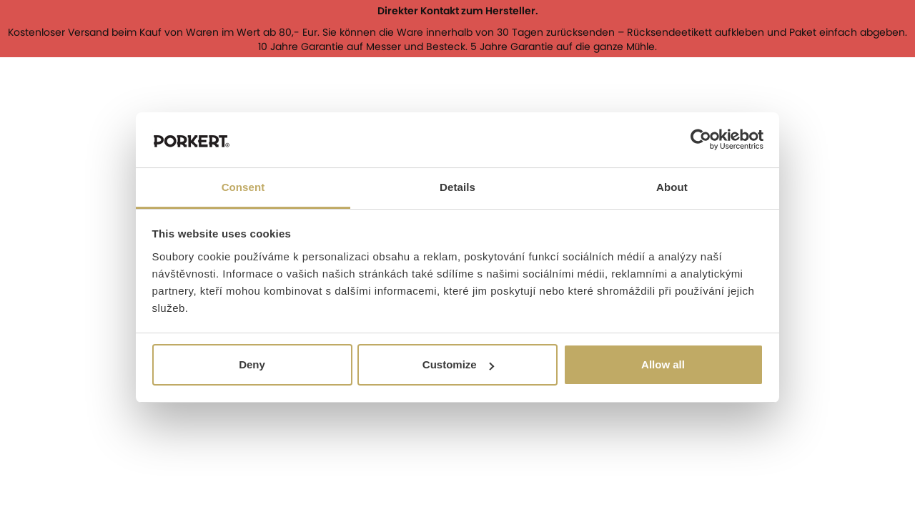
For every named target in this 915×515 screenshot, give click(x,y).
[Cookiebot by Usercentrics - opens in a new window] (700, 140)
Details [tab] (457, 187)
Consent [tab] (243, 187)
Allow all (663, 364)
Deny (252, 364)
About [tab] (672, 187)
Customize (458, 364)
